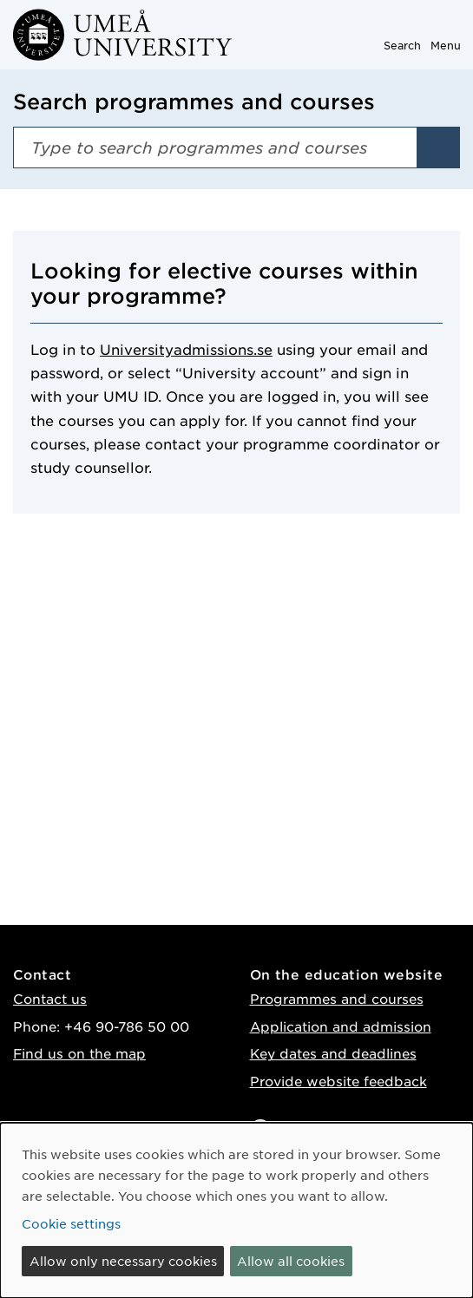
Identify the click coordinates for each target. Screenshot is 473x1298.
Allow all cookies (291, 1260)
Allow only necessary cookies (123, 1260)
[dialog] (236, 1210)
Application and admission (340, 1026)
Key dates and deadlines (333, 1053)
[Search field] (215, 147)
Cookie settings (71, 1223)
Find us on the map (79, 1053)
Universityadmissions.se (186, 348)
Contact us (50, 998)
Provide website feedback (338, 1080)
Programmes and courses (337, 998)
